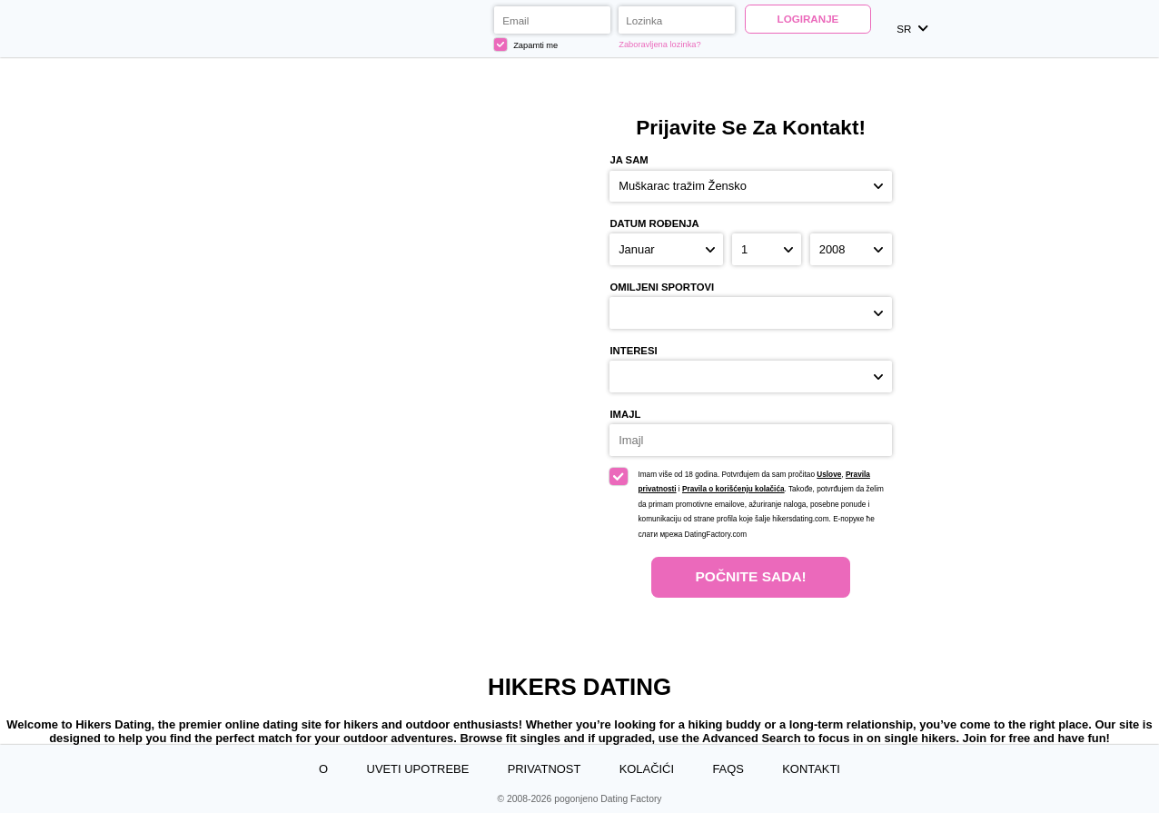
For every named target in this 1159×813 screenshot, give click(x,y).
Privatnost (544, 769)
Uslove (829, 475)
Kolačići (646, 769)
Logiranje (808, 19)
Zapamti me (526, 44)
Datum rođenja (653, 223)
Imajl (624, 414)
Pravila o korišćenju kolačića (733, 489)
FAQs (727, 769)
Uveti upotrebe (418, 769)
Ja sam (628, 159)
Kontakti (811, 769)
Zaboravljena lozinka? (659, 44)
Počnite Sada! (750, 576)
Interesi (633, 350)
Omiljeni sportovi (661, 287)
